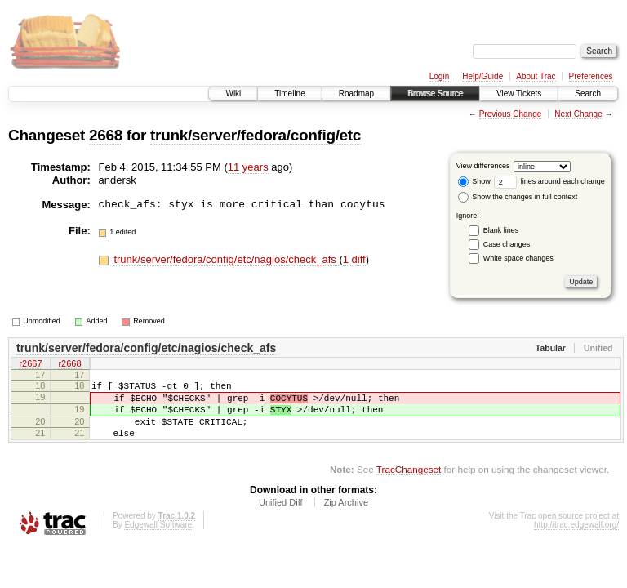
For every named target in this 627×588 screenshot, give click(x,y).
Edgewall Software (158, 539)
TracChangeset (408, 484)
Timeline (289, 93)
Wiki (233, 93)
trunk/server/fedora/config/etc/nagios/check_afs (226, 259)
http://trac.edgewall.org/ (576, 539)
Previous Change (510, 113)
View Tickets (518, 93)
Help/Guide (482, 76)
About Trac (535, 76)
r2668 (69, 365)
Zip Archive (346, 517)
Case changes (507, 244)
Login (439, 76)
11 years (248, 167)
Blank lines (501, 230)
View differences (483, 166)
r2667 (30, 365)
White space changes (518, 258)
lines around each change (549, 181)
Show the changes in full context (518, 197)
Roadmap (356, 93)
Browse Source (435, 93)
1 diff (354, 259)
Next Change (578, 113)
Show (474, 181)
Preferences (591, 76)
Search (588, 93)
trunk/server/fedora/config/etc (255, 135)
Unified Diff (281, 517)
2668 (105, 135)
